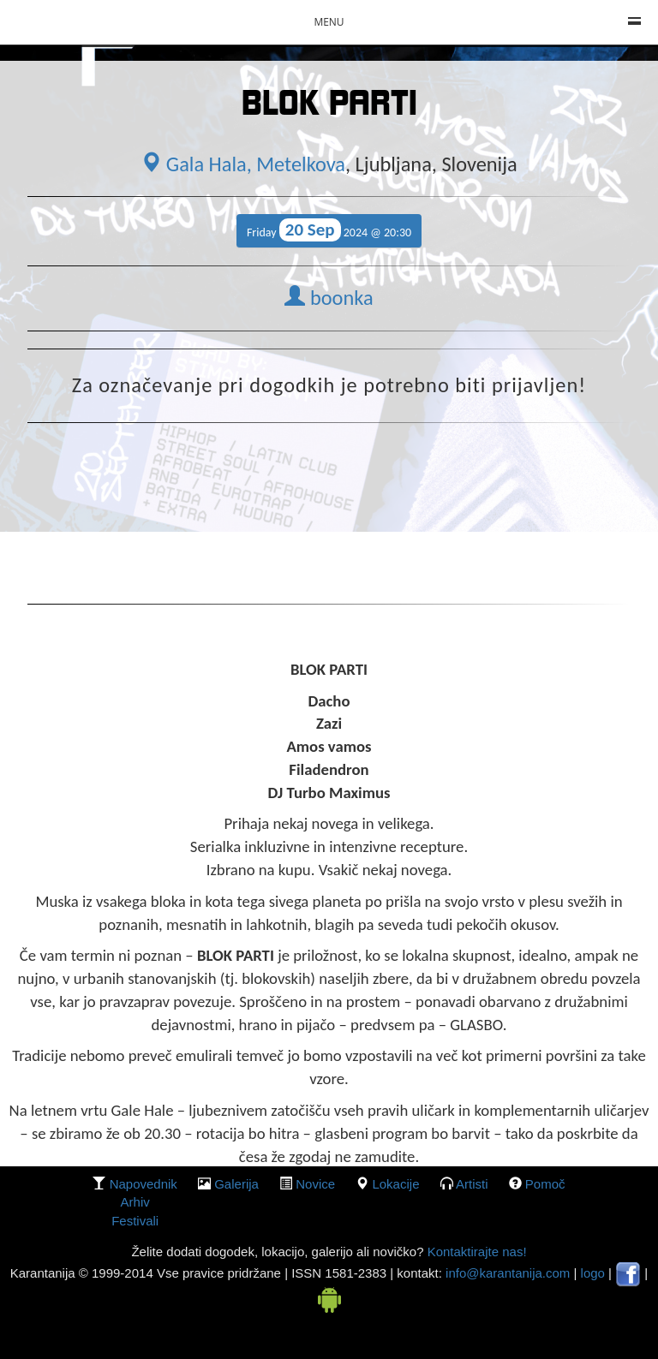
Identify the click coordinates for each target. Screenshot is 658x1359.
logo (593, 1273)
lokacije (395, 1184)
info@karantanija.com (508, 1273)
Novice (315, 1184)
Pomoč (545, 1184)
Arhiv (135, 1202)
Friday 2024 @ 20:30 (329, 229)
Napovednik (143, 1184)
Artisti (472, 1184)
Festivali (135, 1220)
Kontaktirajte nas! (474, 1251)
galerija (236, 1184)
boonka (328, 298)
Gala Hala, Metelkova (243, 164)
